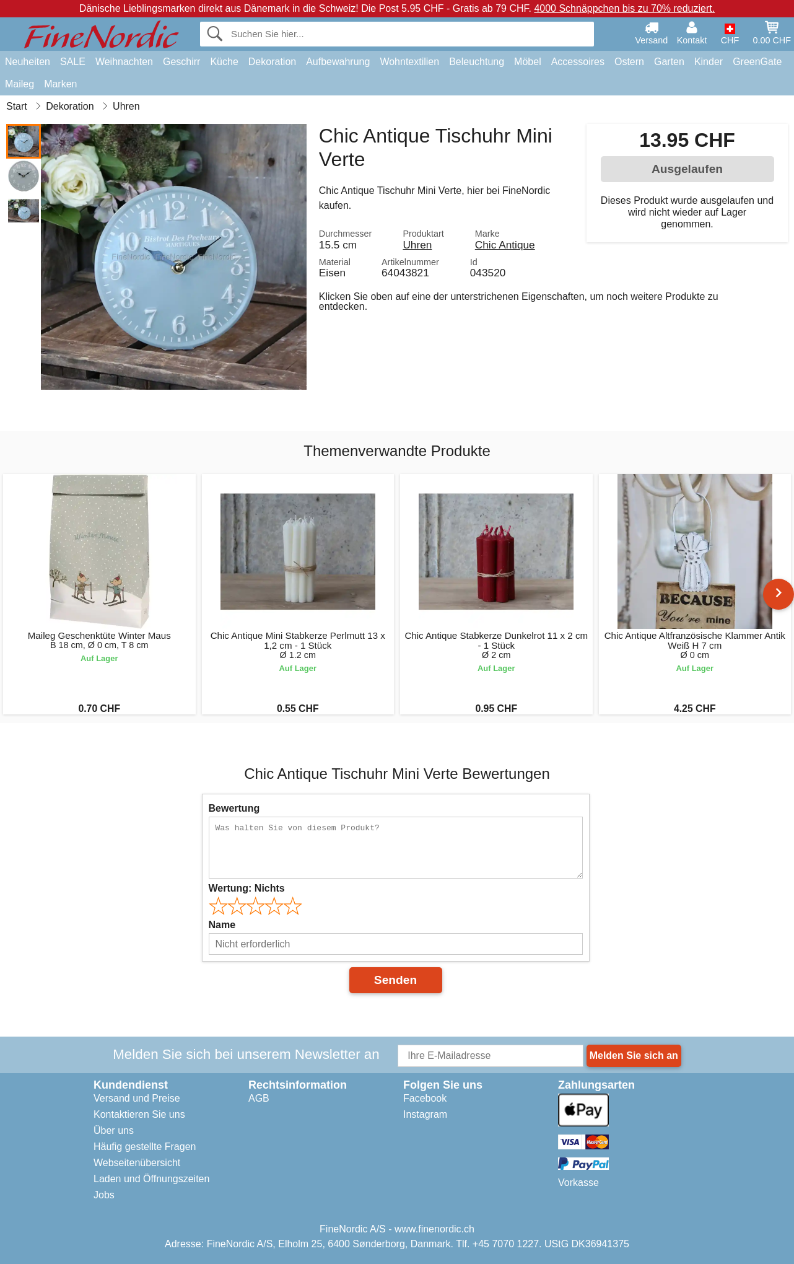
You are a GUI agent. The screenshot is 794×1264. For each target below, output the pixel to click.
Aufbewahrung (338, 61)
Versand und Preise (137, 1098)
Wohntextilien (409, 61)
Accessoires (577, 61)
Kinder (708, 61)
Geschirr (181, 61)
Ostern (629, 61)
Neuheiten (27, 61)
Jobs (104, 1195)
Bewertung (234, 808)
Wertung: (247, 888)
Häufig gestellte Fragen (145, 1146)
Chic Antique (505, 245)
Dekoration (272, 61)
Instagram (425, 1114)
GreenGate (757, 61)
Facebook (425, 1098)
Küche (224, 61)
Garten (669, 61)
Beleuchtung (476, 61)
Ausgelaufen (687, 168)
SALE (72, 61)
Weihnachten (124, 61)
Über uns (114, 1130)
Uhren (417, 245)
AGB (258, 1098)
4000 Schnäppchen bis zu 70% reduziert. (624, 8)
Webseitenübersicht (137, 1162)
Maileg (19, 84)
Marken (60, 84)
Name (222, 924)
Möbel (527, 61)
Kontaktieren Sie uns (139, 1114)
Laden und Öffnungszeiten (151, 1179)
